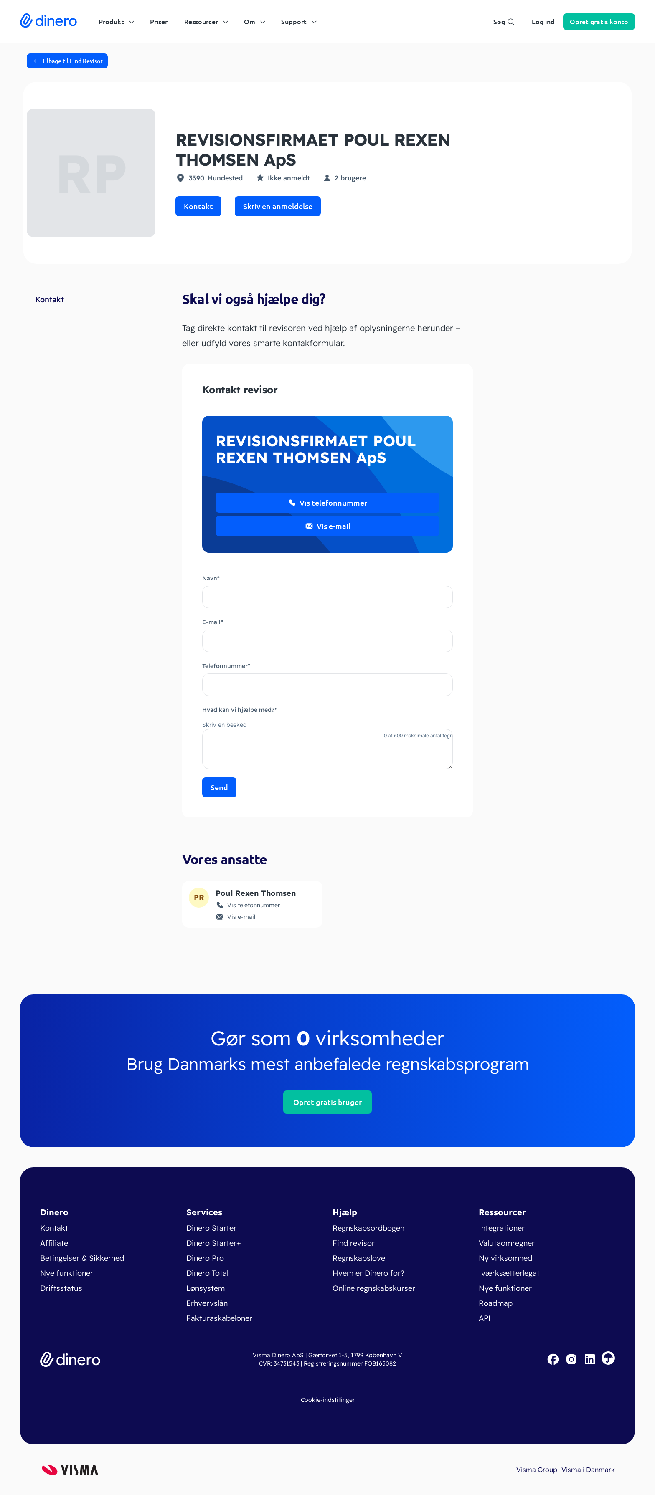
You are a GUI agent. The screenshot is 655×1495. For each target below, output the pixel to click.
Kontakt (198, 206)
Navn (211, 578)
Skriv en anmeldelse (277, 206)
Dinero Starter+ (213, 1243)
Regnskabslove (359, 1258)
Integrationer (502, 1228)
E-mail (212, 622)
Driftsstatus (61, 1288)
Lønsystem (205, 1288)
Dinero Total (207, 1273)
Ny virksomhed (505, 1258)
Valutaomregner (507, 1243)
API (485, 1318)
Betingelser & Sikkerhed (82, 1258)
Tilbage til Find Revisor (67, 61)
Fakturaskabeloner (219, 1318)
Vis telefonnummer (327, 502)
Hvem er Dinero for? (368, 1273)
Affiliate (54, 1243)
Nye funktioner (66, 1273)
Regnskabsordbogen (368, 1228)
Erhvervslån (207, 1303)
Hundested (225, 178)
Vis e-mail (327, 526)
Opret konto (599, 22)
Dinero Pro (205, 1258)
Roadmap (496, 1303)
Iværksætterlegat (509, 1273)
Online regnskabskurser (374, 1288)
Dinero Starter (211, 1228)
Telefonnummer (226, 666)
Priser (159, 21)
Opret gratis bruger (327, 1102)
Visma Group (536, 1469)
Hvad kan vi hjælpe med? (239, 709)
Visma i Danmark (588, 1469)
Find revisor (354, 1243)
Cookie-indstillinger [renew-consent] (328, 1400)
